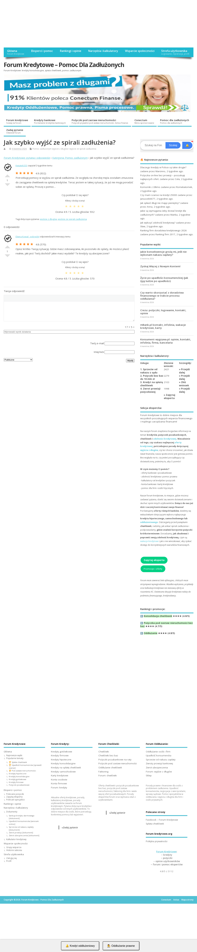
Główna (15, 52)
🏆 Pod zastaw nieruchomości (22, 770)
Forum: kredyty (59, 787)
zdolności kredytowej (164, 438)
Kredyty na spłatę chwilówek (66, 767)
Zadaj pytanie (14, 131)
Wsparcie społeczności (139, 51)
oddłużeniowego (149, 522)
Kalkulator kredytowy (16, 839)
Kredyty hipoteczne (17, 773)
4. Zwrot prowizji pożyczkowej (150, 390)
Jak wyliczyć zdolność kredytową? (157, 222)
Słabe (7, 186)
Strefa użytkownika (175, 52)
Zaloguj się (11, 858)
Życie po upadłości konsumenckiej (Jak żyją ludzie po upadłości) (164, 279)
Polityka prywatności (156, 841)
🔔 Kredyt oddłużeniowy (80, 945)
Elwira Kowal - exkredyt (27, 236)
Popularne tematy (14, 758)
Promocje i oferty (153, 568)
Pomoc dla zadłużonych (174, 121)
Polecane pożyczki (15, 794)
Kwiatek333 (21, 165)
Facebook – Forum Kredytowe (162, 819)
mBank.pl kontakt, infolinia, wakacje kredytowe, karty (163, 326)
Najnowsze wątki (14, 755)
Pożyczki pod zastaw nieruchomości (100, 121)
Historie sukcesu (14, 850)
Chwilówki (103, 751)
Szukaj (173, 145)
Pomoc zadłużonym (42, 148)
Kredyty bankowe (50, 121)
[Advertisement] (98, 23)
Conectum (144, 121)
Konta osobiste (59, 779)
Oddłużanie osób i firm (158, 751)
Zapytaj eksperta (169, 396)
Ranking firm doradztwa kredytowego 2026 (163, 230)
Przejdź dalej (184, 371)
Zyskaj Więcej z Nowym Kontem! (160, 266)
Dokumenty (11, 811)
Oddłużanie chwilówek (110, 767)
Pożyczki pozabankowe (19, 785)
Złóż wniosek (184, 384)
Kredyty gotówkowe (17, 779)
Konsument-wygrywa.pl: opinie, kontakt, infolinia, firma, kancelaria (165, 341)
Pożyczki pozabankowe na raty (114, 759)
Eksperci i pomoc (42, 51)
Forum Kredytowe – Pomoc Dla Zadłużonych (64, 65)
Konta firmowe (59, 783)
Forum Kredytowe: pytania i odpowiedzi (27, 157)
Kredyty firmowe (16, 782)
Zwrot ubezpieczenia (157, 767)
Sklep (149, 775)
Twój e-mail (97, 343)
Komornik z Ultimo (150, 187)
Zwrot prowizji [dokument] (21, 832)
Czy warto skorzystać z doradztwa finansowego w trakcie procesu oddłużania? (162, 295)
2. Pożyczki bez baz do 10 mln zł (151, 377)
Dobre (7, 174)
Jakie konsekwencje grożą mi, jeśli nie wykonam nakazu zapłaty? (163, 253)
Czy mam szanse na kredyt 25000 (158, 195)
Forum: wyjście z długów (159, 771)
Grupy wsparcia (13, 847)
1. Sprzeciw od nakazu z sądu (148, 371)
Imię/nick (99, 352)
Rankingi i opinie (70, 51)
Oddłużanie (150, 633)
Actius (176, 899)
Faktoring (103, 771)
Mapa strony (187, 899)
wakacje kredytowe (149, 541)
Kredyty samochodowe (63, 771)
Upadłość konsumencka (158, 755)
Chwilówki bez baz (108, 755)
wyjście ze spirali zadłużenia (82, 148)
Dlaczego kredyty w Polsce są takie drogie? (163, 167)
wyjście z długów (60, 148)
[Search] (153, 145)
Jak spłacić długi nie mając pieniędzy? (160, 203)
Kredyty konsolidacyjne (19, 776)
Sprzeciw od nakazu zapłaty (160, 759)
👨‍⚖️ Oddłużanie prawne (121, 945)
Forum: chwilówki (107, 775)
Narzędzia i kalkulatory (103, 51)
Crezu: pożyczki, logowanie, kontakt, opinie (163, 311)
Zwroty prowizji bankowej (159, 763)
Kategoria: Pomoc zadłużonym (70, 157)
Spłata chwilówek (155, 823)
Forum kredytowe (17, 121)
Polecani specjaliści (15, 799)
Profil (8, 861)
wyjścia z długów (149, 450)
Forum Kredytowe (166, 851)
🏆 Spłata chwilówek (18, 762)
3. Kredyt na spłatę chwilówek (151, 384)
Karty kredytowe (59, 775)
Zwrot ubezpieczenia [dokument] (24, 835)
